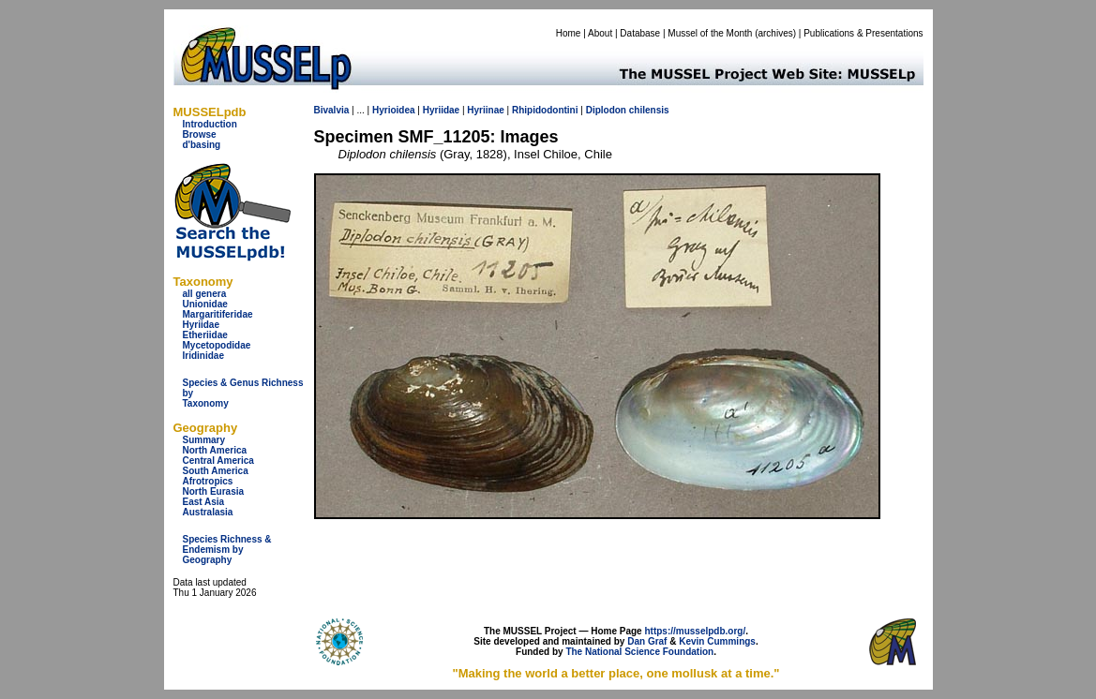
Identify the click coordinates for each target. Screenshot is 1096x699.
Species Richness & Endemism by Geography (227, 549)
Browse (200, 134)
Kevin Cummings (717, 641)
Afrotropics (208, 481)
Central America (218, 460)
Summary (204, 440)
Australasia (208, 512)
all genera (205, 294)
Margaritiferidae (218, 314)
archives (775, 33)
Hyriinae (485, 110)
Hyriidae (201, 325)
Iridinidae (203, 355)
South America (215, 471)
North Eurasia (214, 491)
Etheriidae (205, 335)
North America (215, 450)
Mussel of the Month (710, 33)
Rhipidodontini (545, 110)
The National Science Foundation (639, 652)
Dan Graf (647, 641)
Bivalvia (332, 110)
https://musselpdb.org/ (694, 631)
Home (568, 33)
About (600, 33)
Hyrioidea (393, 110)
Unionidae (205, 304)
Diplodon (606, 110)
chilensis (649, 110)
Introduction (210, 124)
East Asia (204, 502)
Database (640, 33)
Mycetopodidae (217, 345)
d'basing (202, 145)
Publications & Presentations (863, 33)
